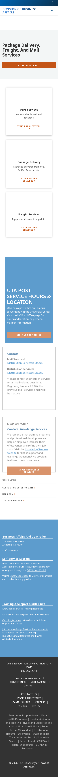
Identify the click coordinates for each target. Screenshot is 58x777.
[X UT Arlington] (30, 756)
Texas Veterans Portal (22, 737)
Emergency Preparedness (23, 715)
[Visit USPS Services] (29, 127)
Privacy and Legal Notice (35, 722)
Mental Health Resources (28, 717)
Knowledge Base (19, 588)
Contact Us (29, 694)
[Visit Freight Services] (29, 228)
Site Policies (32, 726)
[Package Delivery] (29, 164)
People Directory (29, 698)
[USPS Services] (29, 111)
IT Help (22, 706)
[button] (29, 475)
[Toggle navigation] (53, 3)
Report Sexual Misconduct (30, 728)
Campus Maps (21, 702)
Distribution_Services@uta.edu (25, 368)
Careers (40, 702)
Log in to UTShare (39, 626)
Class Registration (11, 632)
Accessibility (15, 726)
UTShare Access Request (15, 626)
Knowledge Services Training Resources (22, 620)
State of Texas (41, 733)
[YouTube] (37, 756)
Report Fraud (27, 741)
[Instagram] (23, 756)
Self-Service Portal (36, 582)
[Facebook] (10, 756)
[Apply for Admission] (27, 678)
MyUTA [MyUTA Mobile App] (36, 706)
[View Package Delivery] (29, 179)
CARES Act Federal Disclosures (30, 742)
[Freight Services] (29, 214)
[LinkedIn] (16, 756)
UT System (24, 733)
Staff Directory (10, 562)
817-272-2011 (29, 671)
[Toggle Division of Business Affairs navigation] (52, 10)
